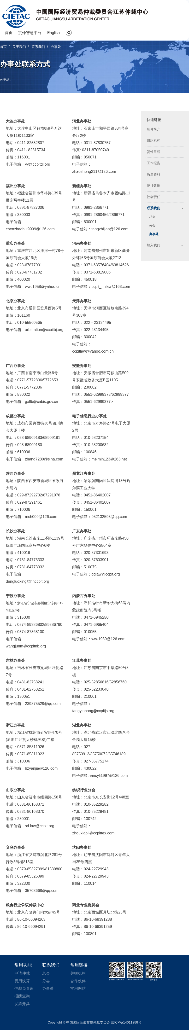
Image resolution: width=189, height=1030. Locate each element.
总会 (152, 217)
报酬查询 (22, 996)
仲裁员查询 (24, 989)
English (53, 33)
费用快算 (22, 981)
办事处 (154, 234)
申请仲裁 (22, 973)
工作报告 (153, 163)
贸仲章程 (153, 152)
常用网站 (78, 989)
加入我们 (153, 245)
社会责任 (153, 197)
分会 (152, 225)
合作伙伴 (78, 981)
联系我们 (153, 208)
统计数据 (153, 185)
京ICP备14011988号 (126, 1022)
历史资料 (153, 174)
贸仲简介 (153, 129)
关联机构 (78, 973)
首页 (8, 33)
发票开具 (22, 1004)
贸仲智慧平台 (29, 33)
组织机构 (153, 140)
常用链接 (79, 965)
